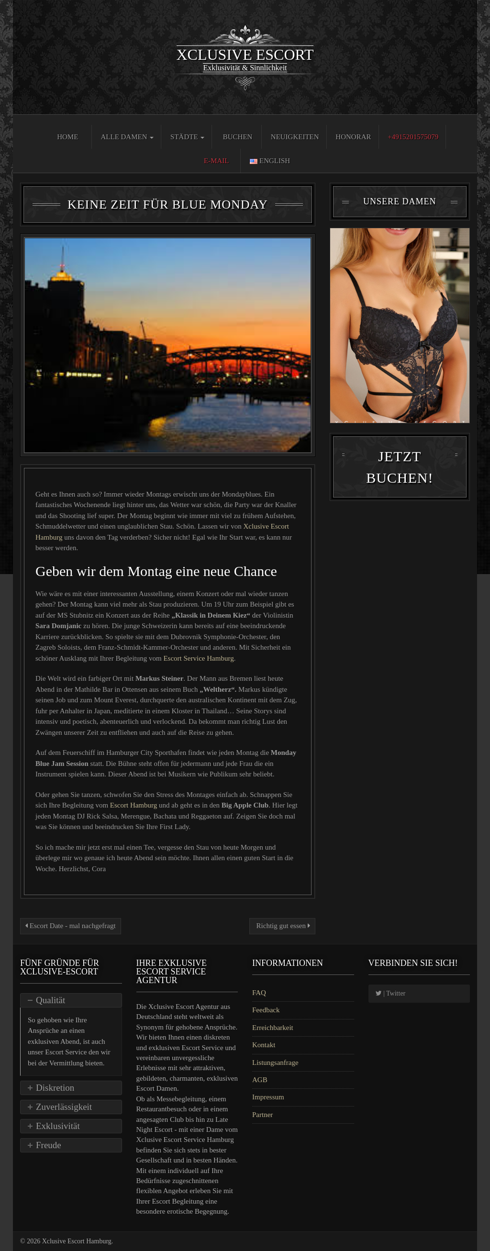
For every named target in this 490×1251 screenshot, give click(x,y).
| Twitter (391, 993)
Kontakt (263, 1045)
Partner (262, 1114)
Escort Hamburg (133, 805)
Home (67, 137)
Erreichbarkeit (272, 1027)
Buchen (238, 137)
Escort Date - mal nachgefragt (70, 926)
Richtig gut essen (282, 926)
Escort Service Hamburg (198, 658)
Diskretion (55, 1088)
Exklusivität (58, 1126)
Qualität (50, 1000)
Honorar (353, 137)
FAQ (259, 992)
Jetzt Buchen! (399, 467)
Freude (48, 1145)
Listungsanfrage (275, 1062)
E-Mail (216, 161)
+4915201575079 (413, 137)
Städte (187, 137)
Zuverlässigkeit (64, 1107)
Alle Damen (127, 137)
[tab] (71, 1000)
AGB (259, 1080)
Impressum (268, 1097)
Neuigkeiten (295, 137)
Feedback (265, 1010)
